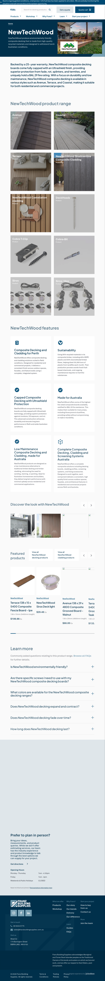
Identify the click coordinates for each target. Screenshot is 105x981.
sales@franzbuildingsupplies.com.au (29, 930)
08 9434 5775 (18, 926)
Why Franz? (48, 16)
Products (15, 16)
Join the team (87, 923)
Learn (64, 16)
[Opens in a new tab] (67, 557)
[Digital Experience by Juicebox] (81, 975)
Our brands (71, 909)
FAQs (68, 931)
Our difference (73, 916)
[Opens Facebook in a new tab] (21, 913)
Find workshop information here (41, 888)
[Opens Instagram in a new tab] (13, 913)
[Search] (49, 9)
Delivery (70, 913)
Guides (69, 928)
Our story (70, 905)
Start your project (81, 16)
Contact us (86, 912)
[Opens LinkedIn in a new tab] (28, 913)
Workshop (32, 16)
